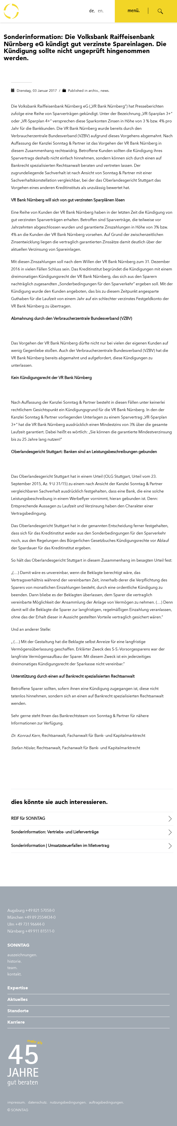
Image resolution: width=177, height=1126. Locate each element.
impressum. (16, 1102)
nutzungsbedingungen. (68, 1102)
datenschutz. (37, 1102)
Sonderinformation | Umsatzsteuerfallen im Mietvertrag (60, 846)
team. (12, 968)
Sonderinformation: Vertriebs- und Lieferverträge (55, 832)
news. (105, 91)
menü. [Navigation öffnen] (134, 11)
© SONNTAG (17, 1110)
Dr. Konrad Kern (25, 736)
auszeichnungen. (22, 955)
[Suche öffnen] (160, 11)
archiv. (93, 91)
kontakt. (14, 974)
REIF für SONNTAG (28, 819)
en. (100, 11)
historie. (14, 962)
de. (92, 11)
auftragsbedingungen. (106, 1102)
